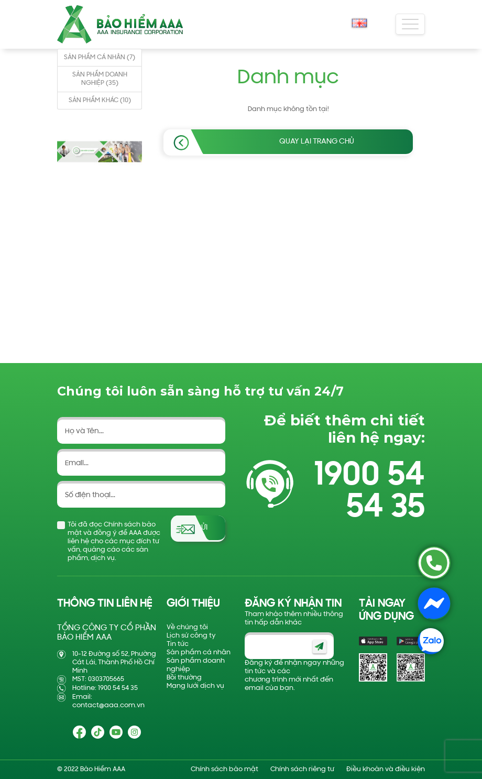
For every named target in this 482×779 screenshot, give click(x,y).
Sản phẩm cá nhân (199, 652)
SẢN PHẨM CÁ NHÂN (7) (99, 57)
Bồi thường (184, 677)
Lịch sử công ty (191, 635)
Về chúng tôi (187, 627)
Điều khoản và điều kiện (385, 769)
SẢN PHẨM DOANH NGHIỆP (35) (99, 78)
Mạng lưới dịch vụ (195, 686)
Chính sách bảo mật (224, 769)
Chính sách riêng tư (302, 769)
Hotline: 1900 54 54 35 (105, 688)
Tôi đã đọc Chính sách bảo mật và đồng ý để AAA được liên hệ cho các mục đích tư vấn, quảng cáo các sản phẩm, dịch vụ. (114, 541)
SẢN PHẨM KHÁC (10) (100, 100)
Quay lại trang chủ (316, 142)
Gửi (201, 528)
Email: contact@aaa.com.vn (108, 701)
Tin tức (178, 644)
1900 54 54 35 (369, 492)
